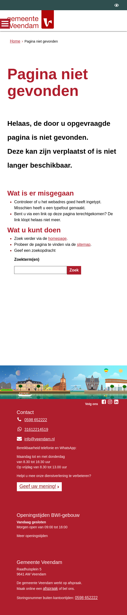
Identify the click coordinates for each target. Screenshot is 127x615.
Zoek (73, 256)
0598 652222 (85, 578)
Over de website (30, 604)
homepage (52, 228)
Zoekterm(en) (25, 246)
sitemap (75, 233)
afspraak (49, 569)
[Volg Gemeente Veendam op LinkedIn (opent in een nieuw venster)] (116, 384)
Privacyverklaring (81, 604)
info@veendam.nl (34, 421)
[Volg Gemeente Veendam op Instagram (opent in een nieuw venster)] (110, 384)
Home (14, 41)
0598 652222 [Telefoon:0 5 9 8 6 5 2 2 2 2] (34, 402)
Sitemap (55, 604)
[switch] (116, 5)
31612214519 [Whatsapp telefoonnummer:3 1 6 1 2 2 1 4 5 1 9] (34, 412)
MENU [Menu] (5, 24)
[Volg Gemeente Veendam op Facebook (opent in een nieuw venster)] (104, 384)
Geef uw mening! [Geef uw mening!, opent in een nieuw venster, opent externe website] (35, 467)
